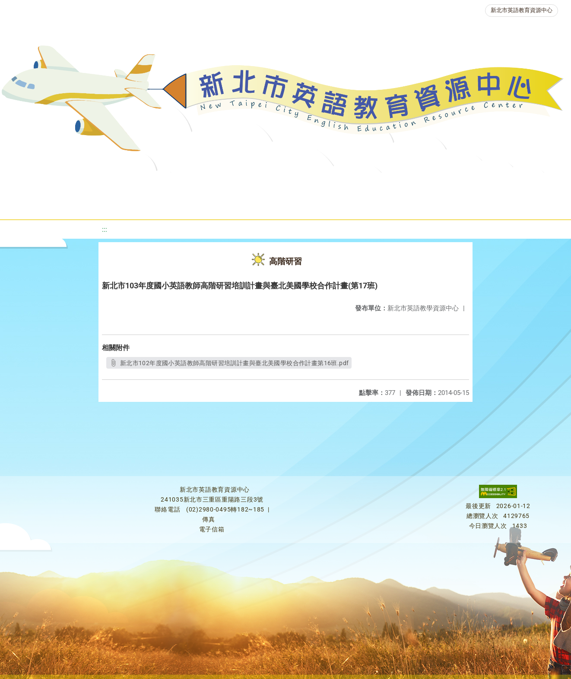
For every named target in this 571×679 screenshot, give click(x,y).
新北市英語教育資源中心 (521, 10)
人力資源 (453, 183)
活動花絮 (306, 205)
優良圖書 (297, 183)
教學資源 (183, 183)
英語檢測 (349, 183)
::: (104, 229)
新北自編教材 (240, 183)
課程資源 (131, 183)
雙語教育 (254, 205)
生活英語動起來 (514, 183)
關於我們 (37, 183)
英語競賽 (401, 183)
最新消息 (89, 183)
